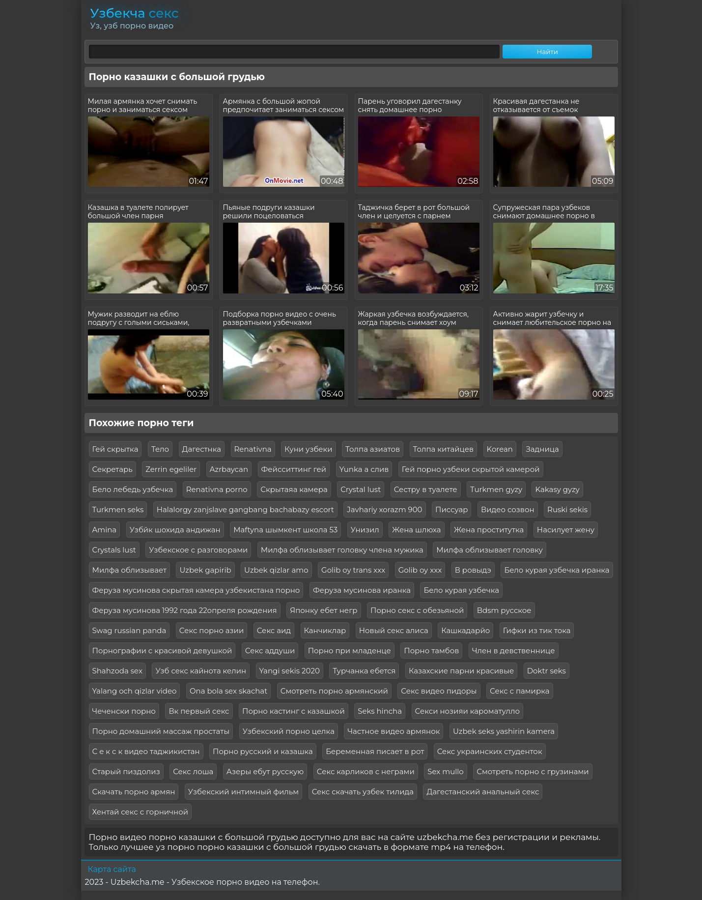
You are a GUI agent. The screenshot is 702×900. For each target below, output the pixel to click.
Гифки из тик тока (537, 630)
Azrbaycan (229, 469)
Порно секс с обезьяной (417, 610)
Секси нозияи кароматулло (467, 711)
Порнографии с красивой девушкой (162, 650)
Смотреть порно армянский (334, 691)
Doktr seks (546, 670)
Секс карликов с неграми (366, 771)
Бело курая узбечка (461, 590)
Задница (542, 449)
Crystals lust (114, 549)
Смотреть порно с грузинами (533, 771)
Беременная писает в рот (375, 751)
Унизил (365, 529)
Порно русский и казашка (263, 751)
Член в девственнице (513, 650)
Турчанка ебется (364, 670)
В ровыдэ (473, 570)
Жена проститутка (489, 529)
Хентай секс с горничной (140, 811)
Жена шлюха (416, 529)
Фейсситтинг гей (294, 469)
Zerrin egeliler (171, 469)
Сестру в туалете (425, 489)
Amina (104, 529)
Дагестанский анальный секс (482, 791)
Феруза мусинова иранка (362, 590)
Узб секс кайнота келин (200, 670)
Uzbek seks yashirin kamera (504, 731)
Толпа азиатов (372, 449)
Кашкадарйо (465, 630)
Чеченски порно (124, 711)
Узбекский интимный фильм (243, 791)
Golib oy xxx (420, 570)
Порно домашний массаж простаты (161, 731)
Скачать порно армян (133, 791)
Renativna (253, 449)
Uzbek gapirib (205, 570)
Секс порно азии (211, 630)
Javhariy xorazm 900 (384, 509)
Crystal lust (360, 489)
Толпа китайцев (443, 449)
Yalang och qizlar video (134, 691)
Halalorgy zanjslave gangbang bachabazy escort (245, 509)
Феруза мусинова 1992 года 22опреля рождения (184, 610)
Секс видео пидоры (439, 691)
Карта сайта (112, 869)
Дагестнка (202, 449)
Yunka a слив (364, 469)
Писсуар (451, 509)
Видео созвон (507, 509)
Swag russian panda (129, 630)
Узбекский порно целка (289, 731)
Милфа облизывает (129, 570)
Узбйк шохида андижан (175, 529)
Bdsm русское (504, 610)
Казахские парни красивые (461, 670)
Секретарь (112, 469)
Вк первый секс (198, 711)
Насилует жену (565, 529)
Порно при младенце (349, 650)
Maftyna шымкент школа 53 (285, 529)
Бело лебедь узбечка (132, 489)
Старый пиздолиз (126, 771)
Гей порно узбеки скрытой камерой (471, 469)
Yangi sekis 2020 (289, 670)
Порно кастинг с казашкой (293, 711)
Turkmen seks (118, 509)
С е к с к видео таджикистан (146, 751)
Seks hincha (380, 711)
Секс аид (274, 630)
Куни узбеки (308, 449)
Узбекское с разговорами (198, 549)
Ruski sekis (567, 509)
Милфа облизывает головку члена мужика (342, 549)
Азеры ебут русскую (265, 771)
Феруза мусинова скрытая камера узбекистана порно (196, 590)
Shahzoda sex (117, 670)
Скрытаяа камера (294, 489)
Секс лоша (193, 771)
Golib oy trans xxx (353, 570)
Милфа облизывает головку (489, 549)
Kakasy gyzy (557, 489)
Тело (160, 449)
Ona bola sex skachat (228, 691)
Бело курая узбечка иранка (556, 570)
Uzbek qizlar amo (276, 570)
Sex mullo (445, 771)
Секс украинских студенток (489, 751)
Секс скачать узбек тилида (363, 791)
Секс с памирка (520, 691)
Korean (500, 449)
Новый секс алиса (393, 630)
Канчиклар (325, 630)
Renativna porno (217, 489)
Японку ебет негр (323, 610)
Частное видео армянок (393, 731)
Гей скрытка (115, 449)
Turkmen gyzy (496, 489)
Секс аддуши (270, 650)
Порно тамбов (431, 650)
